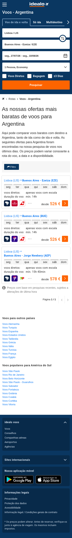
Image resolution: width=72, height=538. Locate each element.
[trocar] (62, 38)
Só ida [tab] (37, 22)
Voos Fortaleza (10, 389)
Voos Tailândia (10, 338)
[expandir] (30, 203)
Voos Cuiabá (9, 397)
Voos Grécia (9, 342)
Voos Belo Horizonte (13, 378)
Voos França (9, 353)
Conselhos (10, 433)
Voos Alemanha (10, 324)
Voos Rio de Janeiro (13, 374)
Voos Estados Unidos (14, 335)
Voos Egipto (8, 357)
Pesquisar (36, 85)
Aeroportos (11, 442)
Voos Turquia (9, 327)
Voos (7, 428)
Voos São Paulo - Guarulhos (17, 382)
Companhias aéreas (15, 437)
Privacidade (11, 498)
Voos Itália (8, 346)
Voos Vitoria (8, 404)
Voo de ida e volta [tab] (16, 22)
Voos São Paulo (11, 371)
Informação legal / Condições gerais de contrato (31, 512)
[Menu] (4, 4)
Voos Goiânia (9, 393)
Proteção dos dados (16, 503)
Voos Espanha (10, 331)
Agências (10, 446)
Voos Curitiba (9, 400)
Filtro (13, 166)
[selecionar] (65, 203)
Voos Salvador (10, 386)
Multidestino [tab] (54, 22)
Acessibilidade (12, 507)
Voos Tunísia (9, 349)
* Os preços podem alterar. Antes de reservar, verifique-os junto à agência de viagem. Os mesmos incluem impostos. (36, 525)
